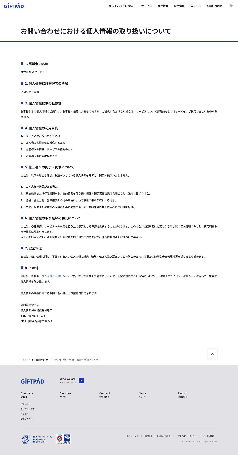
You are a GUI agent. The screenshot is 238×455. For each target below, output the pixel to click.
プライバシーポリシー (55, 276)
